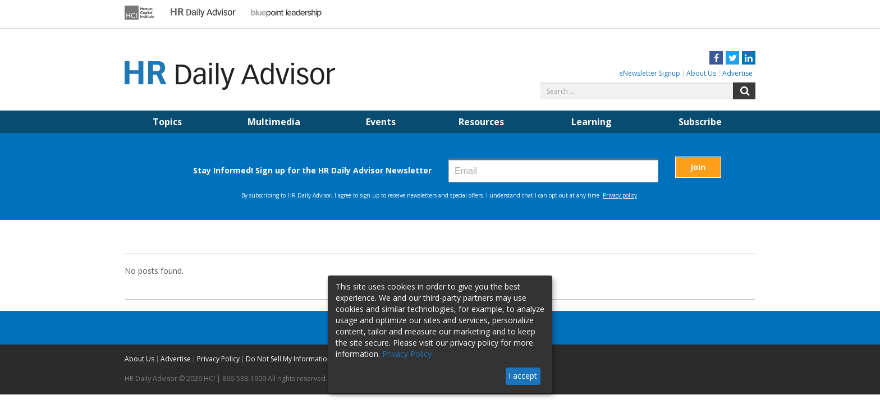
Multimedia (273, 122)
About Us (701, 73)
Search (744, 90)
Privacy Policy (218, 359)
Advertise (737, 73)
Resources (481, 122)
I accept (522, 375)
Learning (591, 122)
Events (381, 122)
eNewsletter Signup (649, 73)
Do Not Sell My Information (288, 359)
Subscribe (700, 122)
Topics (167, 122)
